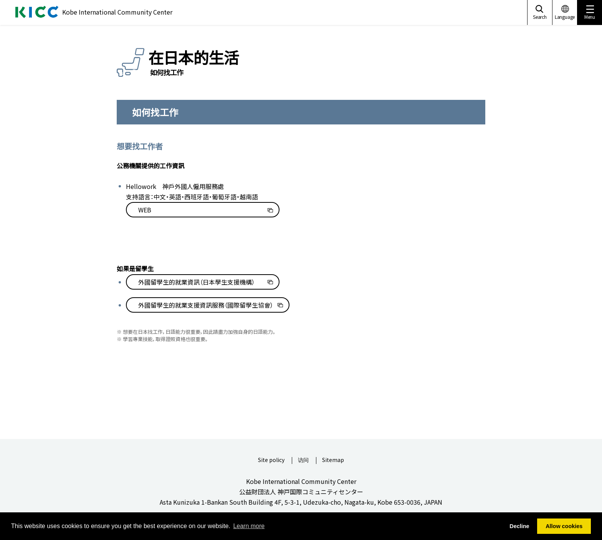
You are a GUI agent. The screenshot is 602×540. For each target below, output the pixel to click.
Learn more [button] (249, 526)
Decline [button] (519, 526)
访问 (303, 460)
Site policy (271, 460)
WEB (144, 209)
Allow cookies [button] (564, 526)
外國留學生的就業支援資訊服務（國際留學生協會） (205, 305)
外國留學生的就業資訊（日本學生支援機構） (196, 282)
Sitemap (333, 460)
